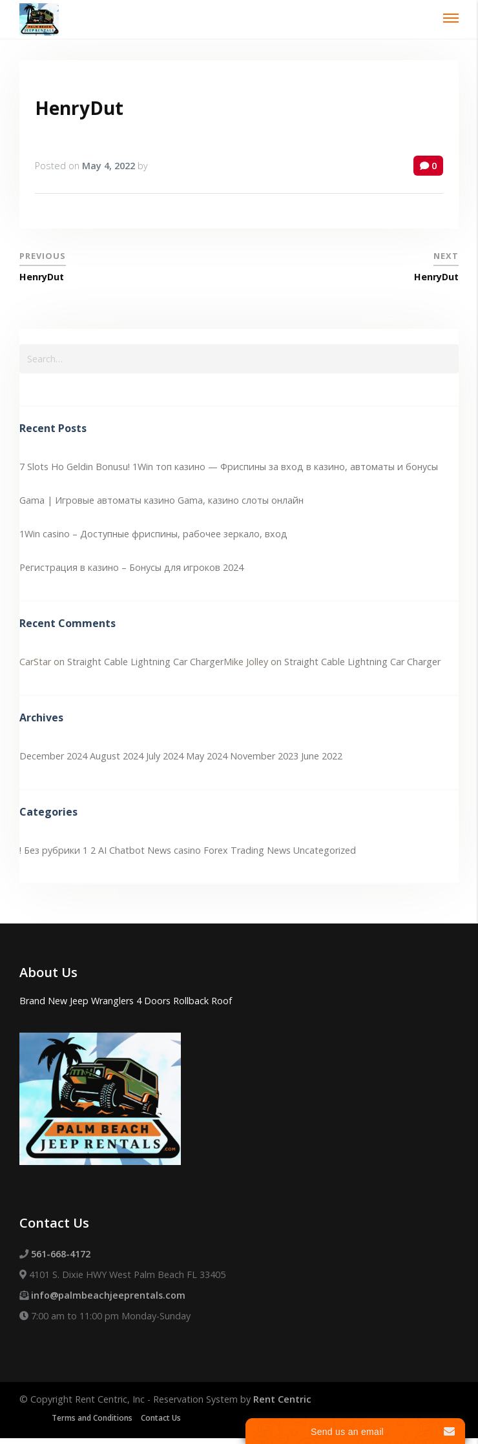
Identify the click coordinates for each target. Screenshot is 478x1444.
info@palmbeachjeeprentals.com (108, 1295)
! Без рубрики (49, 850)
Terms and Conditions (92, 1417)
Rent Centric (282, 1399)
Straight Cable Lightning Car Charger (145, 661)
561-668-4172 (60, 1254)
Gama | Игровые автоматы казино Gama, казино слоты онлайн (161, 500)
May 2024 (206, 756)
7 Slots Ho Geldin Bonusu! (74, 466)
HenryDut (79, 108)
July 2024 (164, 756)
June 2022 (321, 756)
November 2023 (264, 756)
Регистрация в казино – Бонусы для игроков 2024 (131, 567)
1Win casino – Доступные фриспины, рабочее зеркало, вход (153, 534)
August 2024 (116, 756)
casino (187, 850)
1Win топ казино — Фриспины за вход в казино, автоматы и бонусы (285, 466)
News (279, 850)
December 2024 (53, 756)
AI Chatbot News (134, 850)
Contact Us (161, 1417)
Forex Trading (233, 850)
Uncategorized (324, 850)
